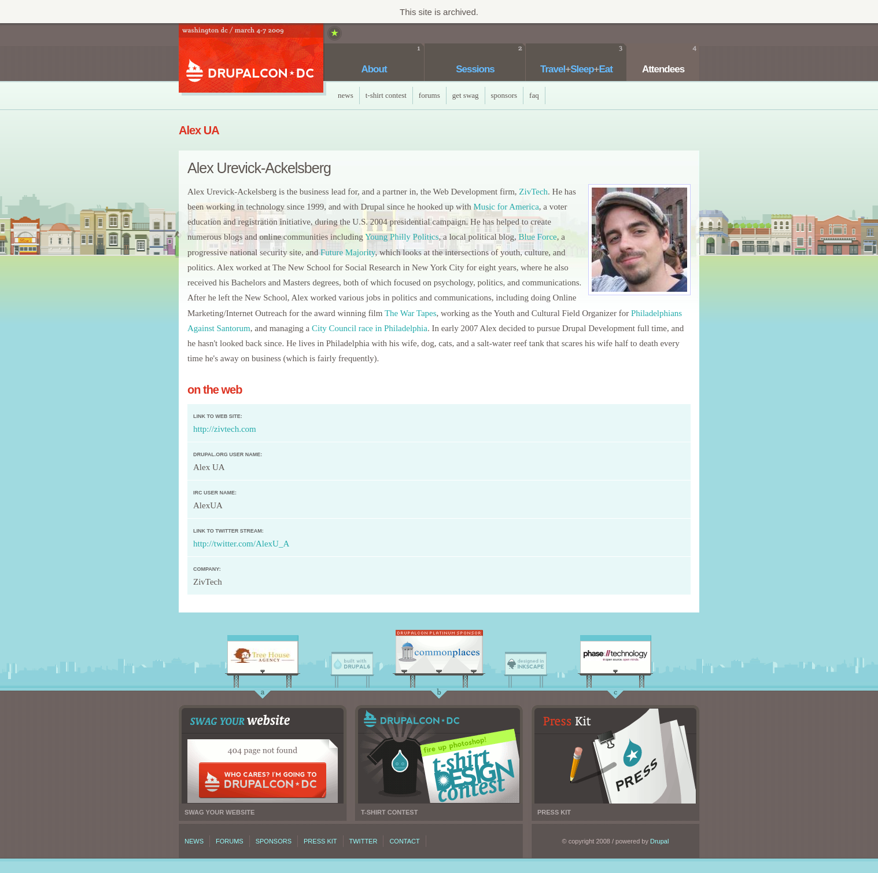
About (373, 69)
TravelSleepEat (576, 69)
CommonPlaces (439, 654)
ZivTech (533, 191)
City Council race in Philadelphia (369, 328)
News (345, 95)
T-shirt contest (439, 756)
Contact (404, 841)
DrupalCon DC (251, 59)
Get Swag (465, 95)
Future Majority (347, 252)
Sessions (475, 69)
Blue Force (538, 236)
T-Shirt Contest (386, 95)
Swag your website (263, 756)
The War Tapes (411, 313)
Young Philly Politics (402, 236)
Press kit (615, 756)
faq (534, 95)
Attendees (663, 69)
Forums (429, 95)
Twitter (363, 841)
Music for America (505, 206)
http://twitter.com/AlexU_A (241, 543)
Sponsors (504, 95)
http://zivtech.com (224, 429)
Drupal (659, 841)
